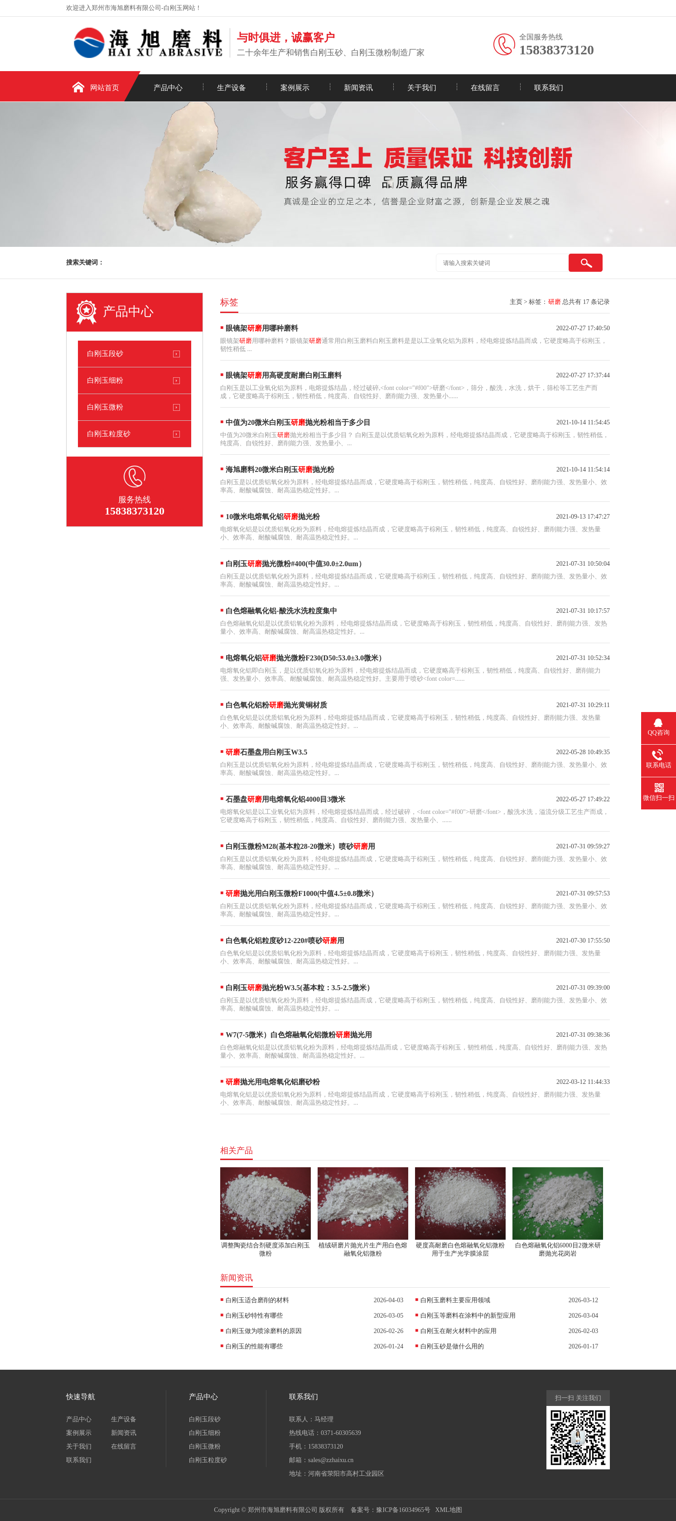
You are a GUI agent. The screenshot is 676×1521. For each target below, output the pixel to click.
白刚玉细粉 (105, 380)
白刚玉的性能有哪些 (254, 1346)
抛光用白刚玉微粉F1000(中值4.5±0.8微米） (302, 893)
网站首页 (104, 87)
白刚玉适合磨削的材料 (257, 1300)
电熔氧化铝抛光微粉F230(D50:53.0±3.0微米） (306, 658)
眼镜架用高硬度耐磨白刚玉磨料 (284, 375)
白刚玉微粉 (105, 407)
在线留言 (485, 87)
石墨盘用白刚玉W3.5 (266, 752)
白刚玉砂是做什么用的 (452, 1346)
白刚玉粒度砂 (108, 433)
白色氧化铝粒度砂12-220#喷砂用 (285, 940)
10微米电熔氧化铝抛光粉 (273, 516)
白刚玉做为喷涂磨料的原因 (264, 1331)
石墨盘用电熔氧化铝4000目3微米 (285, 799)
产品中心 (168, 87)
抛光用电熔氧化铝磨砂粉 (273, 1082)
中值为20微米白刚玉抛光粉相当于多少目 (298, 422)
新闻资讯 (358, 87)
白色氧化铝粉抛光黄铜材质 (276, 705)
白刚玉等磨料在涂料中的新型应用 (468, 1315)
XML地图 (448, 1510)
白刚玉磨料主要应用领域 (455, 1300)
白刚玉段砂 (105, 353)
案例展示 (294, 87)
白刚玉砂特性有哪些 (254, 1315)
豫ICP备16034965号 (403, 1510)
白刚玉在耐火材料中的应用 (458, 1331)
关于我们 (421, 87)
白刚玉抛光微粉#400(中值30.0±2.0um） (295, 564)
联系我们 (548, 87)
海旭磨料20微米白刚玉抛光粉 (280, 469)
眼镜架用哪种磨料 (262, 328)
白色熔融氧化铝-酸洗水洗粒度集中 (281, 611)
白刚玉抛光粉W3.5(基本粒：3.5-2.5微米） (300, 988)
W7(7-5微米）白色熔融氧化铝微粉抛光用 (299, 1035)
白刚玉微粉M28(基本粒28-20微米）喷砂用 (300, 846)
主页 (516, 301)
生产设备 (231, 87)
